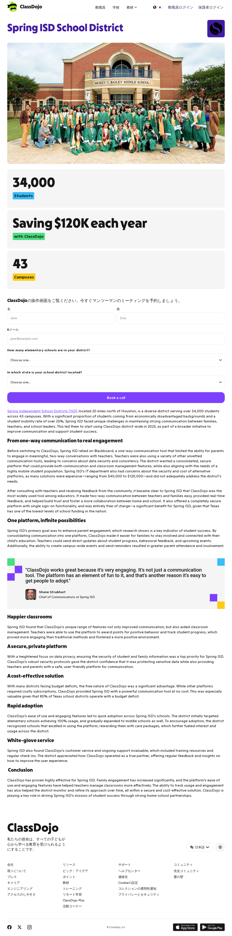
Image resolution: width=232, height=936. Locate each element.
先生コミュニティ (186, 871)
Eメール (13, 330)
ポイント (69, 877)
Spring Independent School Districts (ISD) (42, 411)
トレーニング (72, 889)
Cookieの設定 (128, 883)
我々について (16, 871)
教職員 (100, 7)
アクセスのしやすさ (21, 895)
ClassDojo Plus (74, 901)
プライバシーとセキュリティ (139, 895)
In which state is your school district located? (116, 379)
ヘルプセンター (129, 871)
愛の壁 (178, 877)
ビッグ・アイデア (75, 871)
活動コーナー (72, 907)
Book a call (116, 398)
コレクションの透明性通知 (137, 889)
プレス (12, 877)
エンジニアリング (20, 889)
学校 (116, 7)
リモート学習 (72, 895)
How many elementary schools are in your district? (116, 357)
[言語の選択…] (157, 7)
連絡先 (123, 877)
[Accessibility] (220, 847)
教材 (66, 883)
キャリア (13, 883)
